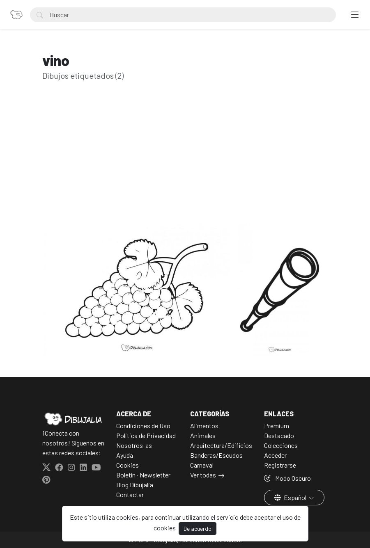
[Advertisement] (185, 165)
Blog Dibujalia (134, 485)
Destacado (279, 435)
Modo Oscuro (287, 478)
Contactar (130, 494)
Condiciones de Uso (143, 425)
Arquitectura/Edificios (221, 445)
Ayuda (124, 455)
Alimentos (204, 425)
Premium (276, 425)
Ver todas (203, 475)
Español (291, 497)
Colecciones (281, 445)
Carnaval (202, 465)
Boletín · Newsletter (143, 475)
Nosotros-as (134, 445)
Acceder (275, 455)
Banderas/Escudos (216, 455)
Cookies (127, 465)
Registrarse (280, 465)
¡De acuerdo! (197, 528)
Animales (203, 435)
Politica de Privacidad (146, 435)
